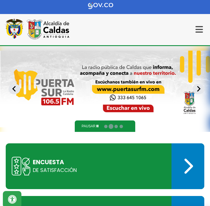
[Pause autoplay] (90, 126)
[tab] (106, 126)
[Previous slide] (14, 89)
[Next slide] (198, 89)
